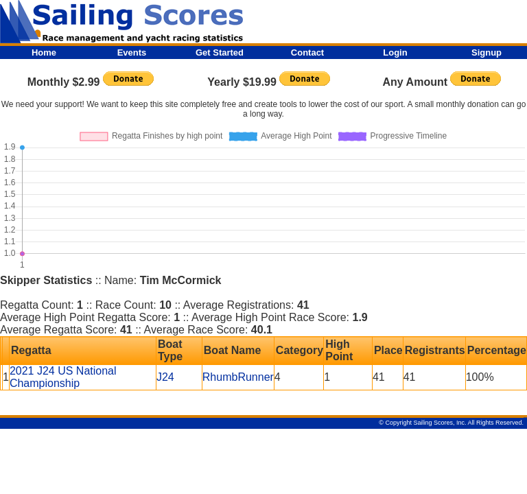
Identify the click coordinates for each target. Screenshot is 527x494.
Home (44, 52)
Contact (307, 52)
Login (395, 52)
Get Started (220, 52)
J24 (165, 377)
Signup (486, 52)
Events (132, 52)
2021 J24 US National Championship (63, 377)
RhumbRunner (238, 377)
